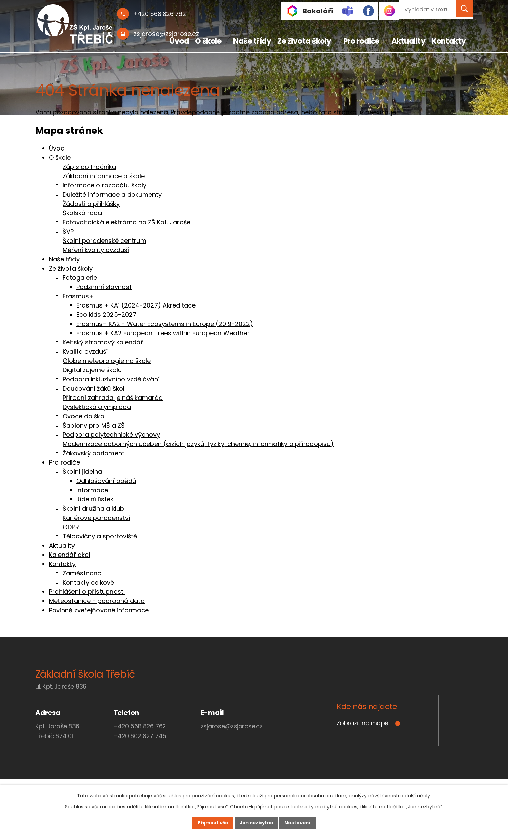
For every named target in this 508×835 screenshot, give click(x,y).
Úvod (179, 41)
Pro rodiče (361, 41)
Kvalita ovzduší (85, 351)
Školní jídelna (82, 471)
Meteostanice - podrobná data (97, 601)
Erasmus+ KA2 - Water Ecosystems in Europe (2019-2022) (164, 323)
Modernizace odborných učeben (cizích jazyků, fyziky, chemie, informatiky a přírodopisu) (198, 444)
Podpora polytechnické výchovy (111, 434)
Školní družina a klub (93, 508)
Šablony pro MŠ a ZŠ (94, 425)
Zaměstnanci (83, 573)
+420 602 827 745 (139, 736)
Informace (92, 490)
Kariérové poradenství (96, 517)
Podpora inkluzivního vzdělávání (111, 379)
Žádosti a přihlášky (91, 203)
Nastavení (304, 822)
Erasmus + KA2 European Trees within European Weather (163, 333)
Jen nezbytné (257, 822)
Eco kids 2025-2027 (106, 314)
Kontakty (448, 41)
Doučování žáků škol (93, 388)
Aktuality (408, 41)
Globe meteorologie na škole (107, 360)
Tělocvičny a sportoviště (100, 536)
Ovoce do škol (84, 416)
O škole (208, 41)
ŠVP (68, 231)
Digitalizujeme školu (92, 370)
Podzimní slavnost (104, 287)
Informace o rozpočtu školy (104, 185)
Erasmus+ (78, 296)
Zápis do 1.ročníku (89, 166)
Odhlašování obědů (106, 481)
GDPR (71, 527)
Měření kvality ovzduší (96, 250)
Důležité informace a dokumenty (112, 194)
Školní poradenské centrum (104, 240)
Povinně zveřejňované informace (99, 610)
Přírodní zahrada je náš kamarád (113, 397)
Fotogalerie (80, 277)
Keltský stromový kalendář (103, 342)
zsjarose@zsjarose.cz (232, 726)
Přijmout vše (206, 822)
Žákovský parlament (93, 453)
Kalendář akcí (69, 554)
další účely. (418, 795)
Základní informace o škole (104, 176)
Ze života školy (304, 41)
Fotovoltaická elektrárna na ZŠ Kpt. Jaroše (126, 222)
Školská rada (82, 213)
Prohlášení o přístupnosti (87, 591)
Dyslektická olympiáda (97, 407)
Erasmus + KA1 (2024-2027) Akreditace (136, 305)
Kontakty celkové (88, 582)
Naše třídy (252, 41)
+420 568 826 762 (139, 726)
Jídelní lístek (94, 499)
